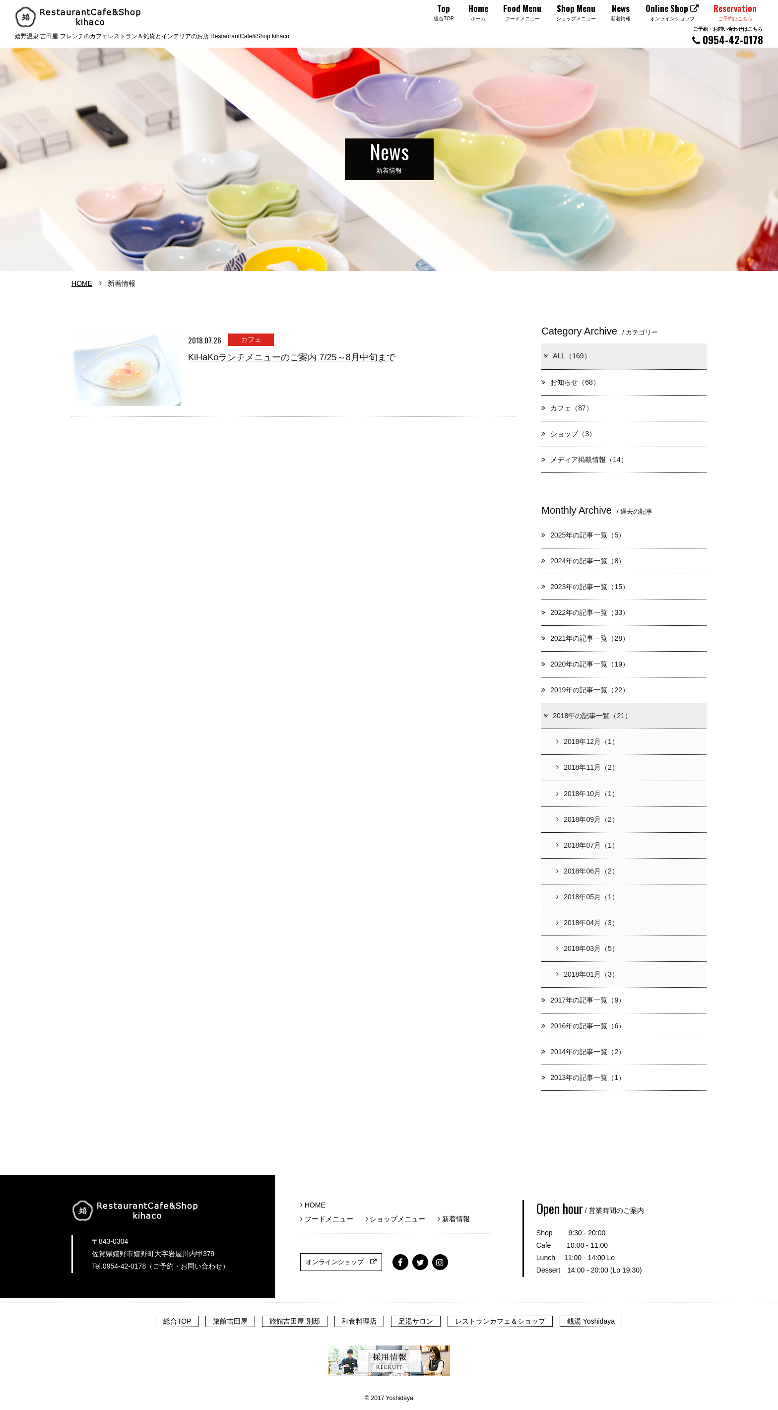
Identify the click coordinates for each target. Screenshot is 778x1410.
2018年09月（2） (587, 819)
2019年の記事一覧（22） (585, 690)
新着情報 (454, 1219)
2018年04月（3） (587, 923)
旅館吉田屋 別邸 (294, 1321)
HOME (81, 283)
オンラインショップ (341, 1262)
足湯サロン (415, 1321)
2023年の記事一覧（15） (585, 587)
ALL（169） (566, 356)
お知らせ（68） (570, 382)
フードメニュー (330, 1219)
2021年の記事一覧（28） (585, 638)
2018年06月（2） (587, 871)
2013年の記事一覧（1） (583, 1077)
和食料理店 (359, 1321)
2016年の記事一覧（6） (583, 1026)
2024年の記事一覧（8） (583, 561)
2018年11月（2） (587, 767)
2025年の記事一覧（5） (583, 535)
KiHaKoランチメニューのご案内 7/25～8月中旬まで (291, 357)
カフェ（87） (567, 408)
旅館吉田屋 (230, 1321)
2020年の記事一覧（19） (585, 664)
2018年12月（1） (587, 741)
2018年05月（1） (587, 897)
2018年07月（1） (587, 845)
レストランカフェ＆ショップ (500, 1321)
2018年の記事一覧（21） (587, 716)
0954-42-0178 (727, 36)
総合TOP (177, 1321)
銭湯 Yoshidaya (591, 1321)
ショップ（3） (568, 434)
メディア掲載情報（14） (584, 460)
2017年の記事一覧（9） (583, 1000)
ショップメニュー (399, 1219)
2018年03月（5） (587, 948)
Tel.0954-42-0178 (119, 1266)
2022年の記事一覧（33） (585, 612)
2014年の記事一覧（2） (583, 1052)
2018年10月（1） (587, 794)
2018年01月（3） (587, 974)
